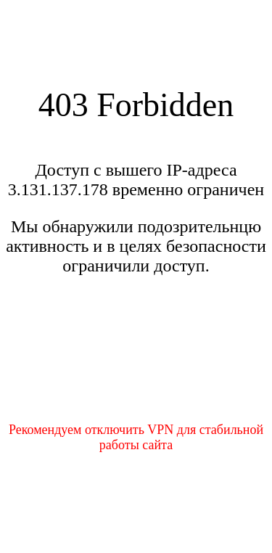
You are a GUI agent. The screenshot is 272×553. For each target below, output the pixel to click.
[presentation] (136, 357)
